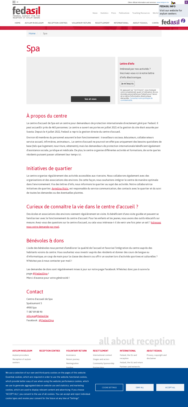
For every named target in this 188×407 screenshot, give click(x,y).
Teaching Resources (141, 13)
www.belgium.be (163, 2)
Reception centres (57, 23)
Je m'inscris (127, 83)
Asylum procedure (20, 355)
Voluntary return (81, 23)
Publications (124, 13)
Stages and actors (101, 359)
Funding (69, 367)
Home (17, 23)
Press (113, 13)
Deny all (140, 387)
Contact (156, 23)
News (95, 13)
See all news (90, 99)
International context (102, 355)
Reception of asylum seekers (21, 360)
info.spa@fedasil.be (37, 316)
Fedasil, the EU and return (131, 362)
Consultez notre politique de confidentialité (136, 99)
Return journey (72, 359)
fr (14, 2)
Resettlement (102, 23)
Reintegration (72, 363)
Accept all (170, 387)
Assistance (71, 355)
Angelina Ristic (60, 188)
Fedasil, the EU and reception (128, 356)
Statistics (104, 13)
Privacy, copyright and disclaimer (157, 356)
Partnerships (98, 367)
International (121, 23)
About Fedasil (140, 23)
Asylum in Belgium (34, 23)
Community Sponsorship (103, 363)
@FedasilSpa (40, 273)
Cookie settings (109, 387)
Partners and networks (130, 367)
